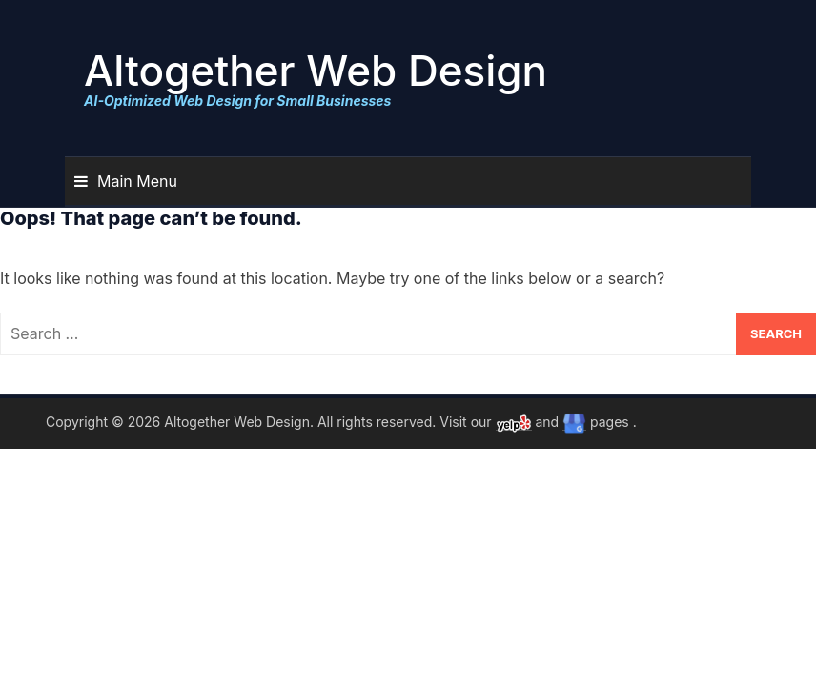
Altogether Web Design (315, 70)
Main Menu (137, 181)
